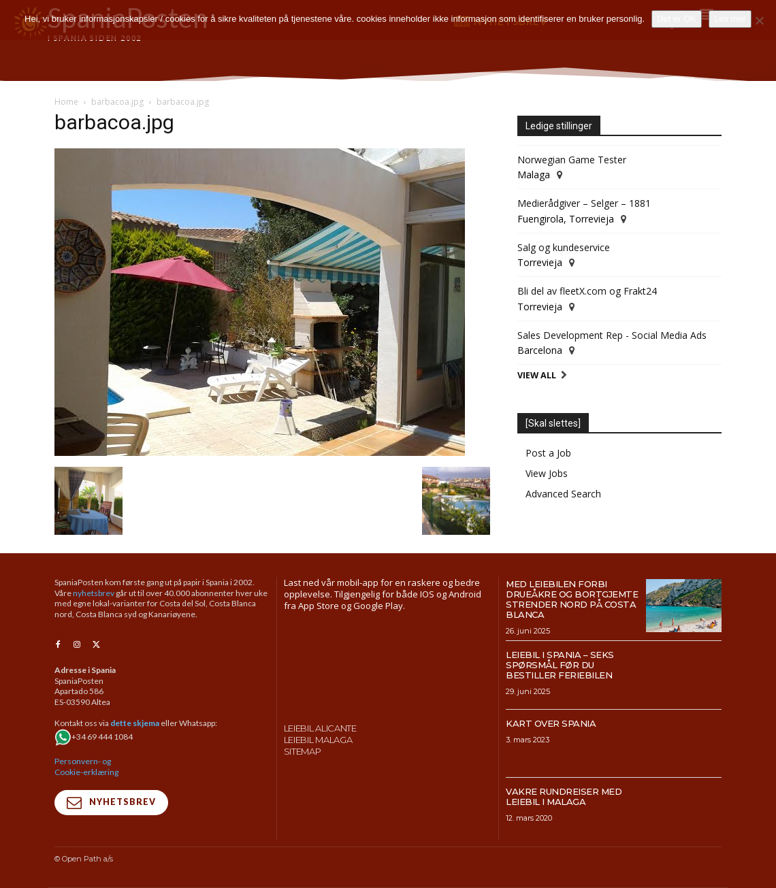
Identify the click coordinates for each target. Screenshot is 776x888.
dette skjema (134, 724)
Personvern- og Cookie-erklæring (86, 767)
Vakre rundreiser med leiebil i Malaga (563, 796)
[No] (759, 20)
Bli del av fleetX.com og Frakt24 (587, 290)
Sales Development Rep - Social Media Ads (612, 335)
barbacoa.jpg (117, 102)
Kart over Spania (551, 723)
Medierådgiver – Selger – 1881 (584, 203)
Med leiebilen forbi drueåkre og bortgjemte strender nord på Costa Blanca (572, 599)
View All (536, 375)
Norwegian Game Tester (571, 159)
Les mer (730, 19)
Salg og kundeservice (563, 247)
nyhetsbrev (93, 593)
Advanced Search (563, 493)
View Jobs (547, 473)
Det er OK (676, 19)
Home (66, 102)
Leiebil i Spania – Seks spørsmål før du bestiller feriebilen (560, 664)
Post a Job (548, 452)
